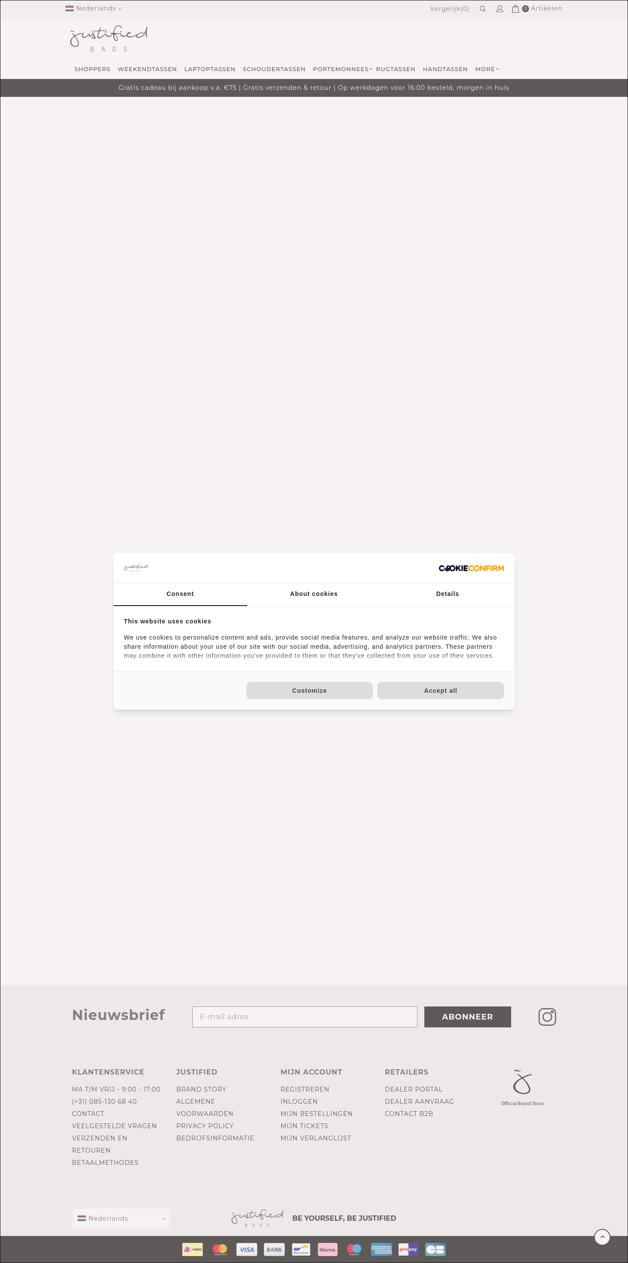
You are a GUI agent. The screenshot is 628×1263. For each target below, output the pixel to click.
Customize (309, 690)
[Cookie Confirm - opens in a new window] (471, 568)
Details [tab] (447, 593)
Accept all (440, 690)
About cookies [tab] (314, 593)
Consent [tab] (180, 593)
